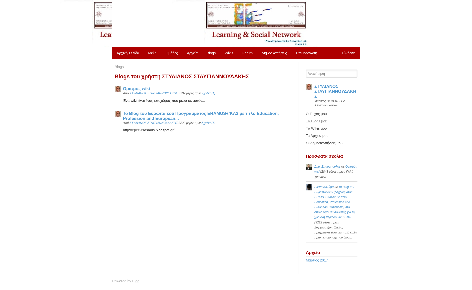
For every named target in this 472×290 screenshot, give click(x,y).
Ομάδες (172, 53)
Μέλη (152, 53)
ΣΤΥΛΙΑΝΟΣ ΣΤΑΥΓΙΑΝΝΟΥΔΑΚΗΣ (154, 93)
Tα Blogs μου (316, 121)
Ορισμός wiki (136, 88)
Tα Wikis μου (316, 128)
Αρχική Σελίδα (128, 53)
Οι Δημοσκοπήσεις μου (324, 143)
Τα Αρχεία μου (317, 136)
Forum (247, 53)
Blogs (211, 53)
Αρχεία (192, 53)
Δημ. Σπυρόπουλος (327, 166)
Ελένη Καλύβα (324, 187)
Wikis (229, 53)
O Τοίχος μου (316, 114)
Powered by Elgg (126, 281)
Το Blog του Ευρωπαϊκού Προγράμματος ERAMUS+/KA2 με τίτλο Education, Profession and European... (201, 116)
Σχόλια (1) (208, 93)
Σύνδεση (348, 53)
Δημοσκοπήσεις (274, 53)
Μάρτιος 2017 (317, 260)
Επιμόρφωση (306, 53)
